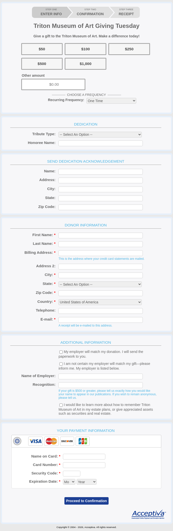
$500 (42, 64)
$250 (129, 49)
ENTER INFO (51, 12)
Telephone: (45, 310)
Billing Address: (39, 252)
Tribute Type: (43, 134)
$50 (42, 49)
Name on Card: (45, 456)
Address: (47, 180)
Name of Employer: (38, 376)
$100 (85, 49)
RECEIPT (126, 12)
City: (51, 189)
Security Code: (45, 473)
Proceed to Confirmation (86, 501)
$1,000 (85, 64)
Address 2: (46, 266)
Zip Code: (46, 206)
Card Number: (46, 465)
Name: (50, 171)
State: (50, 198)
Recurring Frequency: (66, 100)
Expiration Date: (44, 481)
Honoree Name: (42, 142)
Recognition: (44, 384)
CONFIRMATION (90, 12)
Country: (46, 301)
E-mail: (47, 319)
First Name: (44, 235)
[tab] (86, 441)
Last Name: (44, 243)
